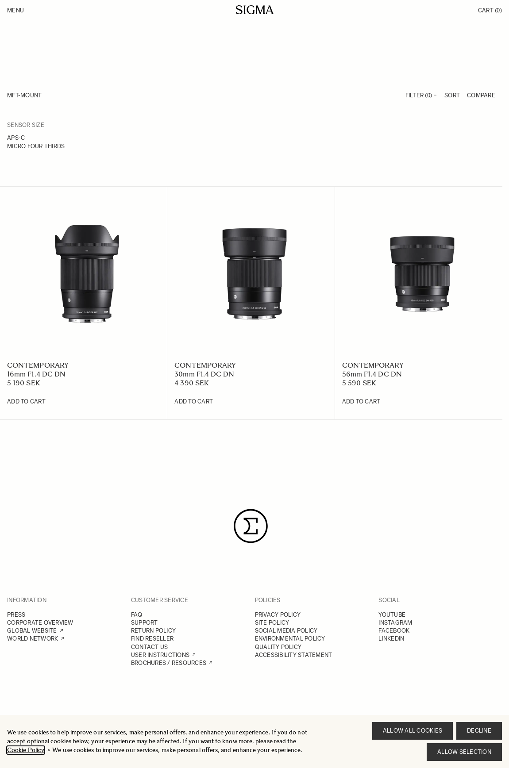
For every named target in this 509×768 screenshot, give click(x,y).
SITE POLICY (272, 622)
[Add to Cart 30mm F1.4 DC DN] (193, 401)
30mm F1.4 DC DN (204, 374)
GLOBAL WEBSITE (32, 630)
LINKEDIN (391, 638)
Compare (481, 95)
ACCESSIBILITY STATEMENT (293, 655)
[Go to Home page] (255, 9)
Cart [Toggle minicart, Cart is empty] (490, 10)
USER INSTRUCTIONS (160, 655)
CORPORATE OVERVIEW (40, 622)
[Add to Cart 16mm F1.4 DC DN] (26, 401)
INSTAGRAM (395, 622)
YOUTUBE (391, 614)
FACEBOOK (393, 630)
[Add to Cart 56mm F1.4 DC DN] (361, 401)
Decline (479, 730)
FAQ (137, 614)
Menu (15, 10)
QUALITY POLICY (278, 647)
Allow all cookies (412, 730)
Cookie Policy (25, 750)
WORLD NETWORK (32, 638)
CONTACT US (149, 647)
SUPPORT (144, 622)
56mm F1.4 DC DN (372, 374)
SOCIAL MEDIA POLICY (286, 630)
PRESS (16, 614)
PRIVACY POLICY (278, 614)
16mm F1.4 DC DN (36, 374)
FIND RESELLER (152, 638)
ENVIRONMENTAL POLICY (290, 638)
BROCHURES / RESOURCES (168, 663)
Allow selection (464, 752)
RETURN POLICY (153, 630)
